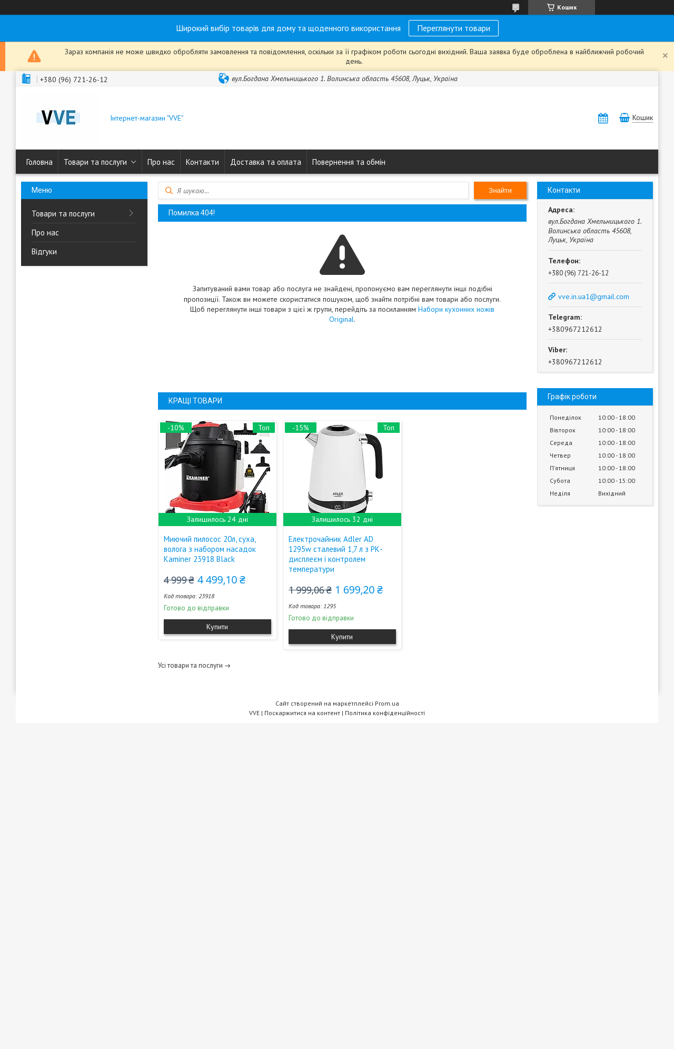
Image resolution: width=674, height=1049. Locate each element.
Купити (217, 626)
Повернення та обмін (348, 162)
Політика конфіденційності (385, 713)
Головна (39, 162)
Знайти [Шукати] (500, 190)
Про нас (161, 162)
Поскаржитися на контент (302, 713)
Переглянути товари (453, 28)
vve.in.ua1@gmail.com (593, 296)
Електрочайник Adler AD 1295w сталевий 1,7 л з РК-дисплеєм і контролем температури (336, 554)
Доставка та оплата (265, 162)
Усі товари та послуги (190, 665)
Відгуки (44, 251)
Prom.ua (387, 703)
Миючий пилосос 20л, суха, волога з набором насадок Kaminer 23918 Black (210, 549)
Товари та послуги (95, 162)
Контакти (202, 162)
